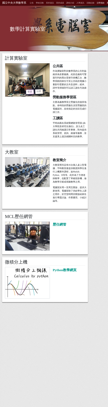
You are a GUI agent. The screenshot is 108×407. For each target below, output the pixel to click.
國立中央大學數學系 (14, 2)
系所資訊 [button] (50, 3)
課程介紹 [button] (70, 3)
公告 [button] (32, 3)
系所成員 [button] (60, 3)
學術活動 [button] (40, 3)
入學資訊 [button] (80, 3)
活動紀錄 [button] (90, 3)
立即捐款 (100, 3)
